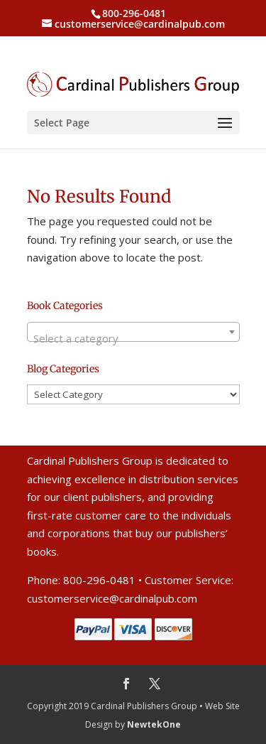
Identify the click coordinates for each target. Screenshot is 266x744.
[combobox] (133, 332)
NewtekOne (154, 724)
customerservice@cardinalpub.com (112, 598)
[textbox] (133, 338)
